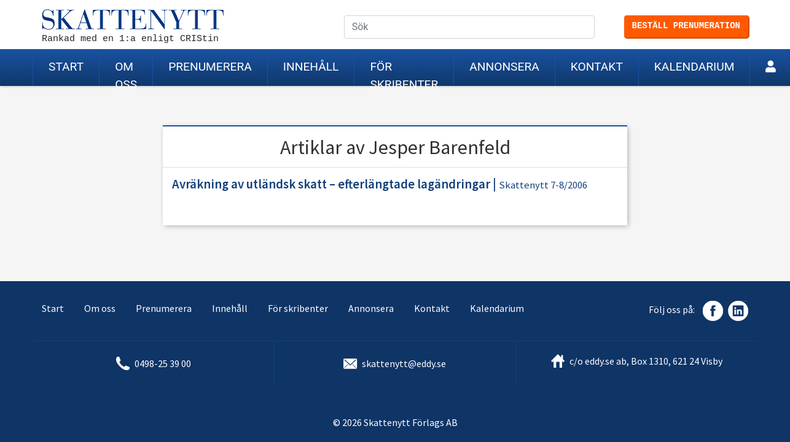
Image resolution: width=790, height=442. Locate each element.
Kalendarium (694, 67)
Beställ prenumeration (686, 26)
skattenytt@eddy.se (404, 363)
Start (66, 67)
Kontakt (597, 67)
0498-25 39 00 (163, 363)
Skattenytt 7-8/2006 (543, 185)
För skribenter (404, 73)
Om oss (126, 73)
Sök (595, 27)
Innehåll (311, 67)
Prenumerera (210, 67)
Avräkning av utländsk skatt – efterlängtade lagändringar (331, 184)
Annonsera (504, 67)
